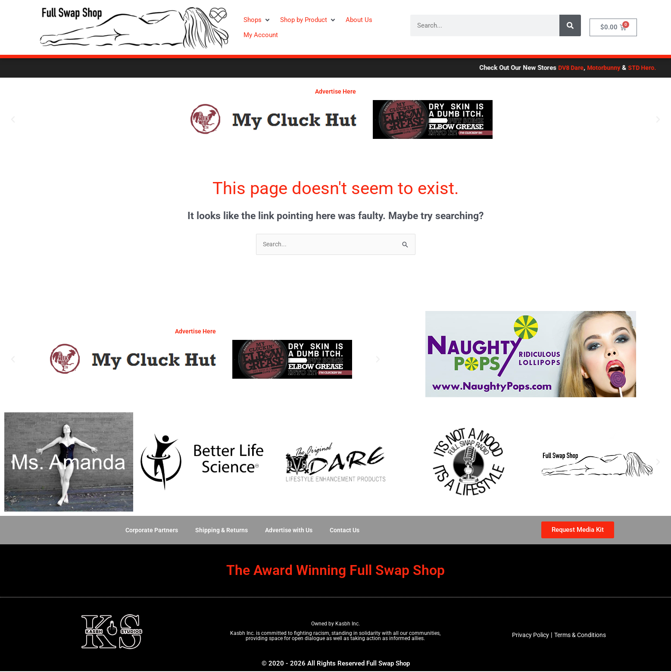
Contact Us (349, 531)
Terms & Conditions (581, 636)
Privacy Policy (528, 636)
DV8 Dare (641, 68)
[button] (257, 20)
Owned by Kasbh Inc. (335, 625)
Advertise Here (335, 91)
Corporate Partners (148, 531)
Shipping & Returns (219, 531)
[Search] (570, 25)
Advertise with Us (290, 531)
